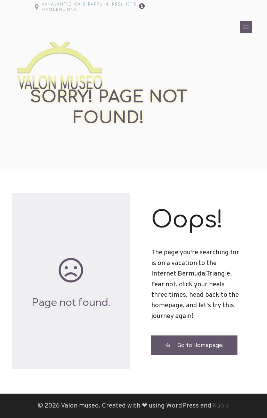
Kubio (221, 406)
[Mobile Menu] (246, 27)
